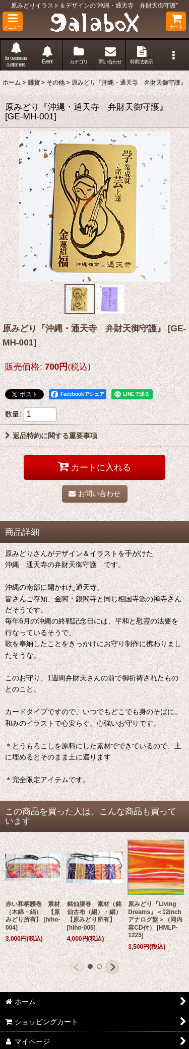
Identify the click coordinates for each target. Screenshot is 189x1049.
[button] (13, 21)
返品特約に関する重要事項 (51, 436)
